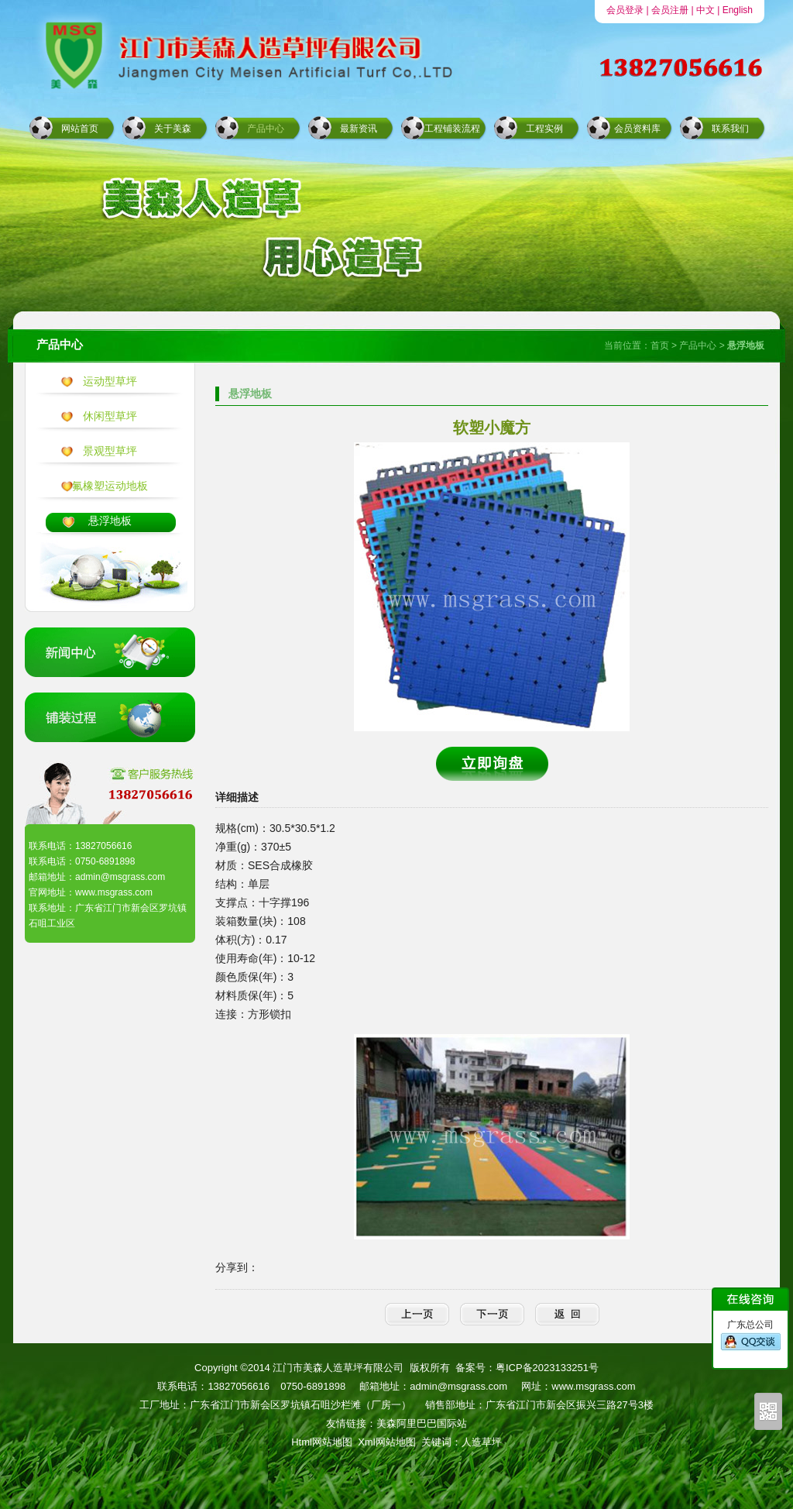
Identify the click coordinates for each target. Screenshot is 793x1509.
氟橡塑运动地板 (110, 486)
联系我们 (730, 128)
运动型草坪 (110, 381)
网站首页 (79, 128)
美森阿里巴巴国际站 (421, 1423)
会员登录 (625, 10)
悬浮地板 (110, 520)
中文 (705, 10)
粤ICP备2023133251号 (547, 1367)
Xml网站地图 (386, 1442)
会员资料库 (637, 128)
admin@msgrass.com (458, 1386)
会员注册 (669, 10)
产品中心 (265, 128)
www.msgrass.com (593, 1386)
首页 (660, 345)
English (738, 10)
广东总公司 (750, 1335)
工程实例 (544, 128)
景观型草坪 (110, 451)
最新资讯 (358, 128)
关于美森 (172, 128)
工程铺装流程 (452, 128)
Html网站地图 (321, 1442)
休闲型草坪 (110, 416)
